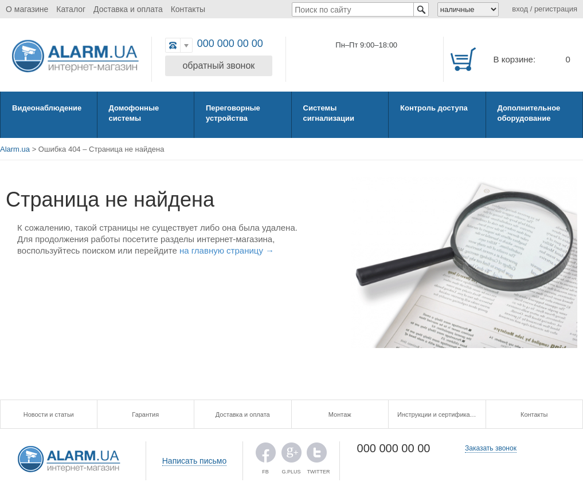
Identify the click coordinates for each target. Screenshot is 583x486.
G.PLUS (291, 455)
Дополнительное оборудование (529, 113)
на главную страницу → (226, 250)
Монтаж (339, 414)
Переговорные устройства (233, 113)
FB (266, 455)
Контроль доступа (434, 108)
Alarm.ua (15, 149)
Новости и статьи (49, 414)
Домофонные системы (134, 113)
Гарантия (145, 414)
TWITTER (317, 455)
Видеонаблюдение (46, 108)
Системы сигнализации (328, 113)
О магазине (27, 9)
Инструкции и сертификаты (437, 414)
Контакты (188, 9)
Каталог (70, 9)
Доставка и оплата (128, 9)
